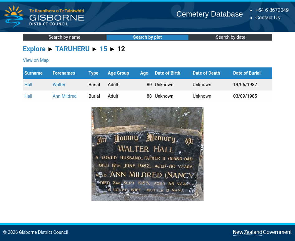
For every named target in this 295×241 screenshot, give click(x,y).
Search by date (230, 37)
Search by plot (147, 37)
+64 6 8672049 (272, 10)
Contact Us (267, 17)
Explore (34, 49)
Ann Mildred (65, 96)
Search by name (64, 37)
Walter (59, 84)
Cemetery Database (209, 14)
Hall (28, 84)
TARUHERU (72, 49)
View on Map (36, 60)
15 (103, 49)
